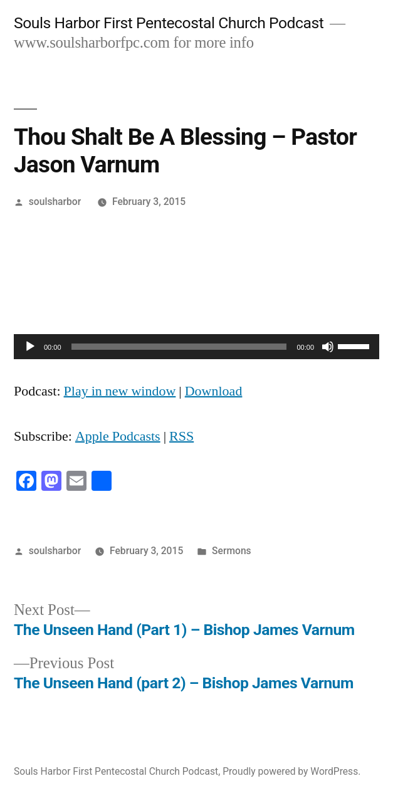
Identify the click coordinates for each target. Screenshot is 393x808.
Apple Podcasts (117, 436)
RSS (181, 436)
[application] (196, 346)
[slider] (179, 347)
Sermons (231, 551)
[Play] (30, 346)
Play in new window (120, 391)
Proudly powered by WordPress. (291, 771)
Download (214, 391)
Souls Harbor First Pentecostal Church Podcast (168, 23)
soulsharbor (55, 201)
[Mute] (328, 346)
